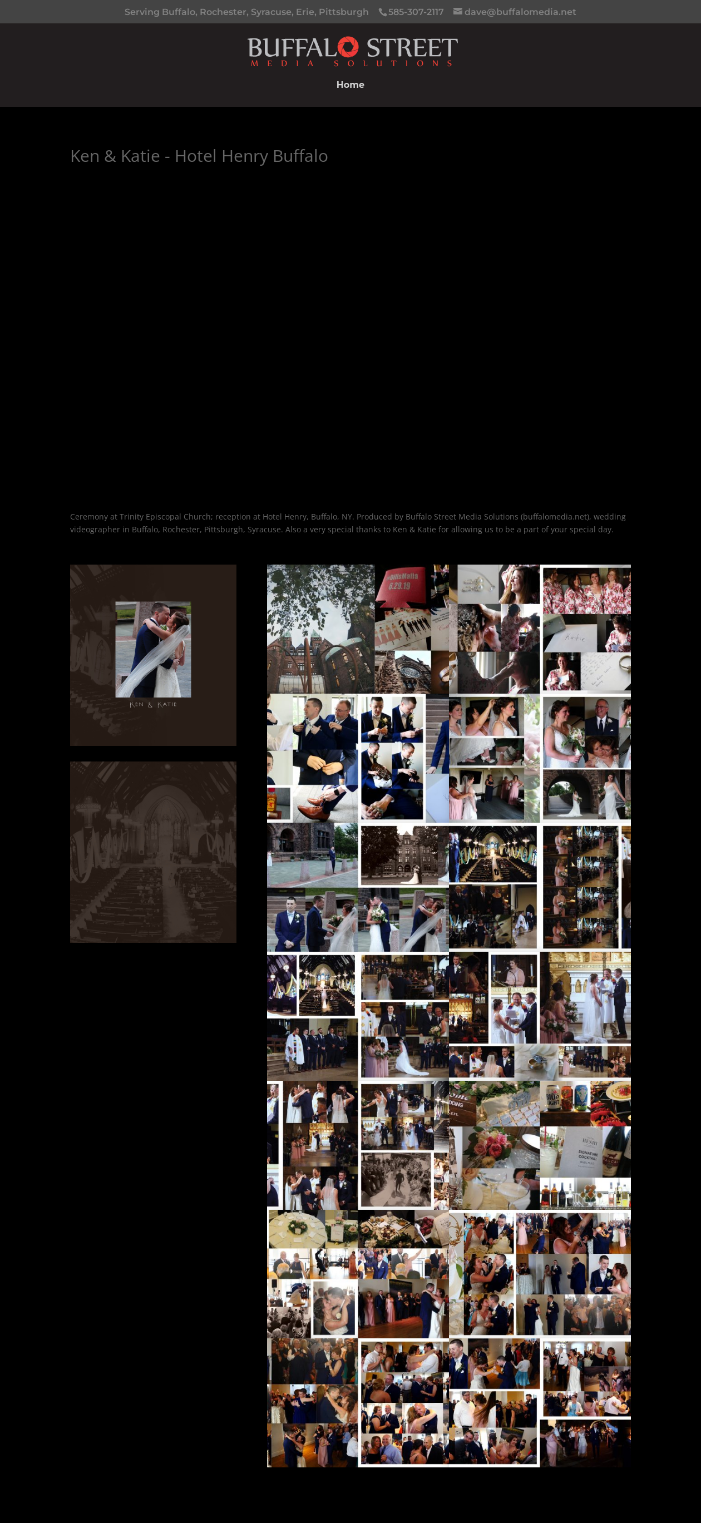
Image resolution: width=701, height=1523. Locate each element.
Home (350, 85)
